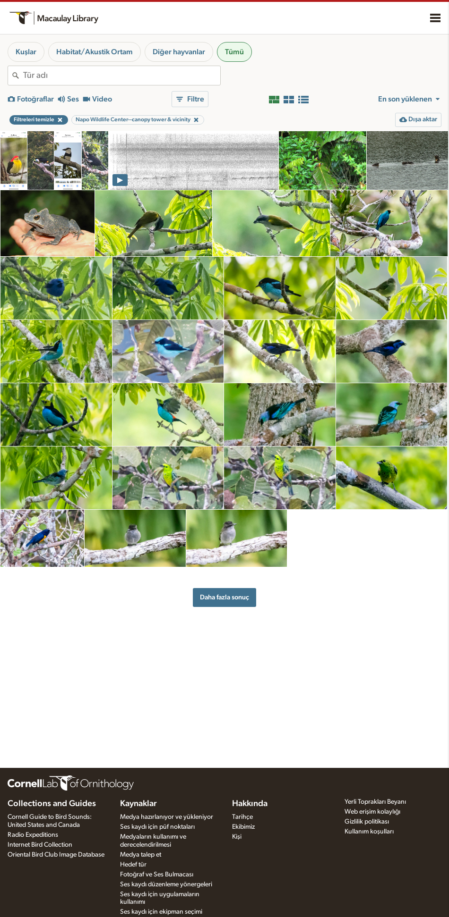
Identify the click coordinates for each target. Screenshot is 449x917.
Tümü (234, 52)
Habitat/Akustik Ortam (94, 52)
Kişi (237, 836)
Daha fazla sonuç (224, 597)
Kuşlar (26, 52)
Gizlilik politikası (367, 821)
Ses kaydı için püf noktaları (157, 827)
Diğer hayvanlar (179, 52)
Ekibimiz (243, 827)
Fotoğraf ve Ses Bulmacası (156, 874)
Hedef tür (133, 864)
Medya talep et (140, 854)
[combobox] (121, 75)
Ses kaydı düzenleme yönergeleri (166, 884)
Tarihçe (242, 817)
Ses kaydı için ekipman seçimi (161, 912)
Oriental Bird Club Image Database (56, 854)
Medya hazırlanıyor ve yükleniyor (166, 817)
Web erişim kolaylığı (372, 811)
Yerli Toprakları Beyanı (375, 802)
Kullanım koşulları (369, 831)
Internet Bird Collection (40, 844)
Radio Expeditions (33, 835)
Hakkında (250, 803)
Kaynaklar (138, 803)
